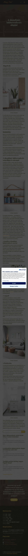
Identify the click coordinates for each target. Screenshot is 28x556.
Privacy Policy (5, 280)
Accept (14, 283)
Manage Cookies (14, 286)
